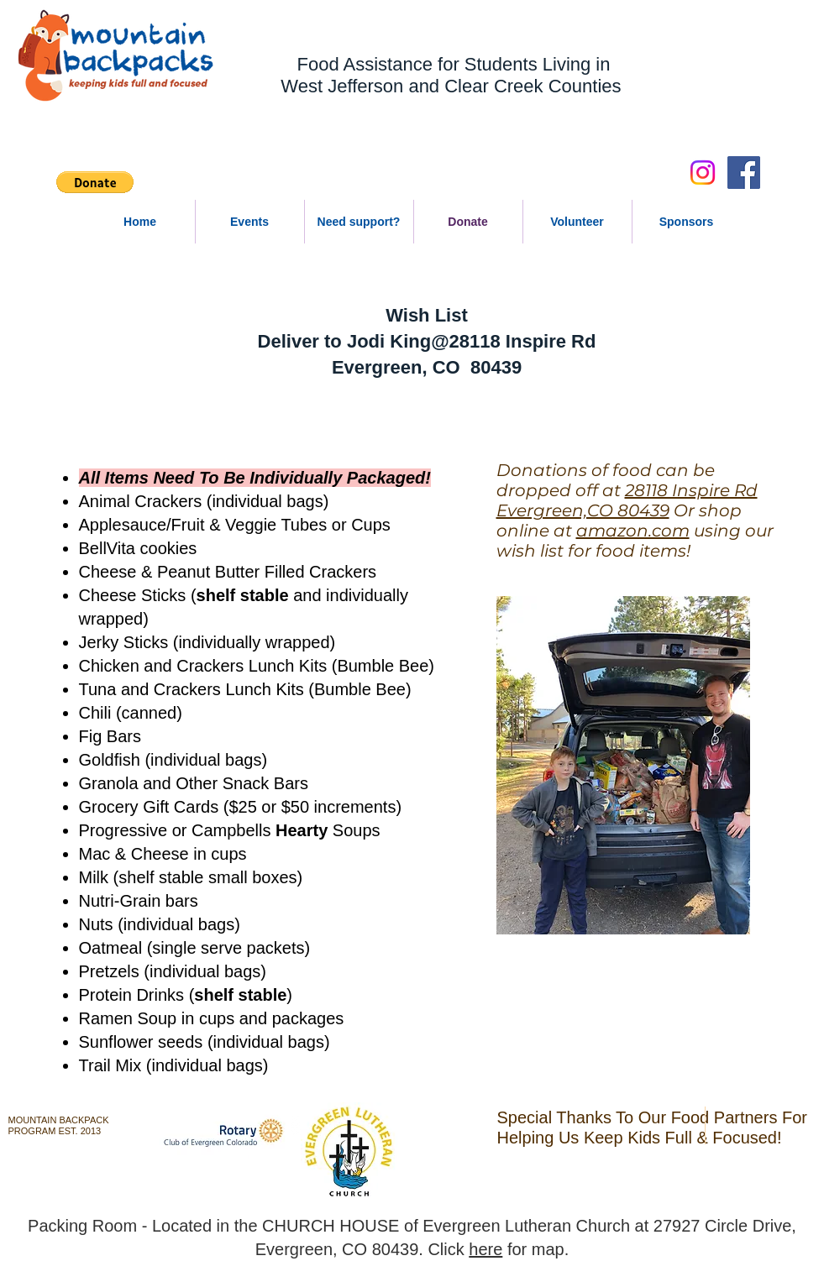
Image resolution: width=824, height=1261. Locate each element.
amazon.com (633, 531)
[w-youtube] (291, 1124)
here (485, 1249)
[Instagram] (702, 172)
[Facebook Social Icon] (743, 172)
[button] (95, 182)
